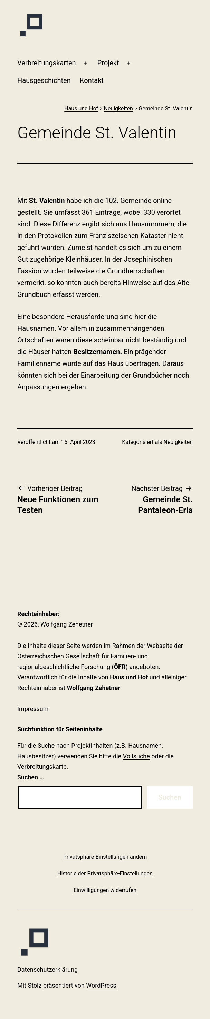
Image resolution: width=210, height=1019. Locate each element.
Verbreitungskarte (42, 766)
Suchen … (30, 777)
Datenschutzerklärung (47, 969)
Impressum (33, 708)
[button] (104, 857)
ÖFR (120, 666)
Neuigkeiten (178, 442)
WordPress (101, 985)
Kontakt (92, 80)
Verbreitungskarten (46, 63)
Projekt (108, 63)
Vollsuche (136, 756)
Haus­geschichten (44, 80)
